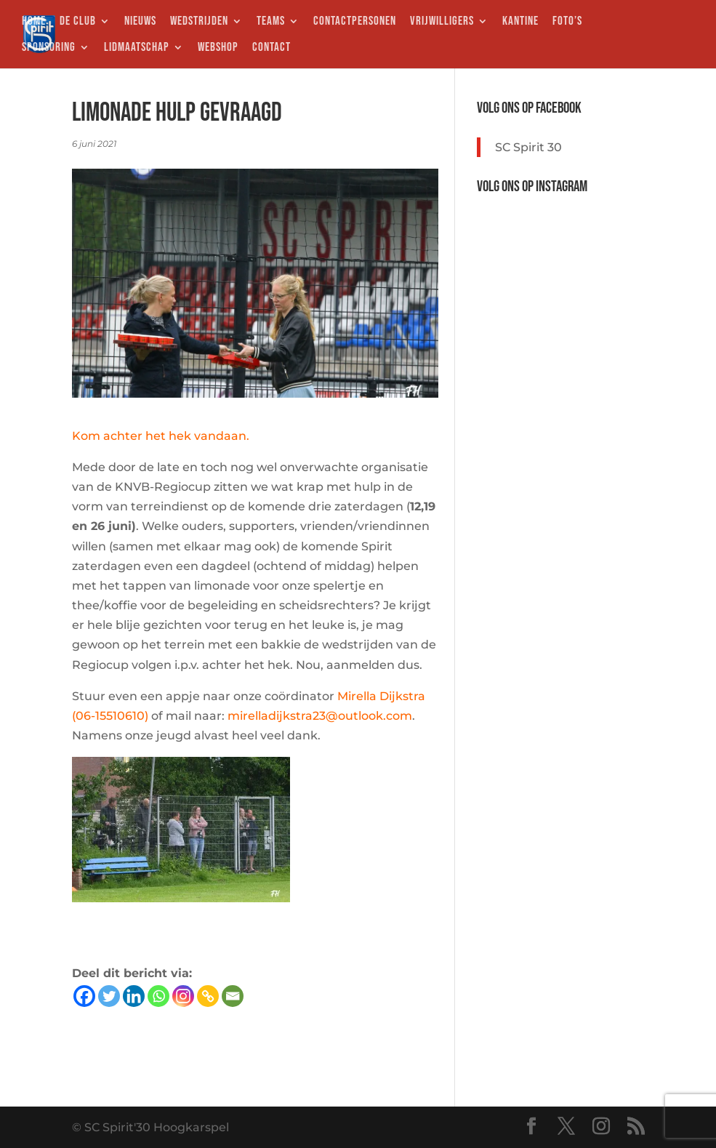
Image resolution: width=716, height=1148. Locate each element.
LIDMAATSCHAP (136, 48)
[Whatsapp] (158, 996)
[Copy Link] (208, 996)
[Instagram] (183, 996)
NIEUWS (140, 22)
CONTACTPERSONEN (354, 22)
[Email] (233, 996)
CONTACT (271, 48)
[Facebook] (84, 996)
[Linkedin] (134, 996)
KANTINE (520, 22)
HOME (34, 22)
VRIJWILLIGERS (442, 22)
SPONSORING (49, 48)
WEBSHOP (218, 48)
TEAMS (271, 22)
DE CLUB (78, 22)
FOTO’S (567, 22)
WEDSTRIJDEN (199, 22)
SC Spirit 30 (528, 147)
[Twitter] (109, 996)
